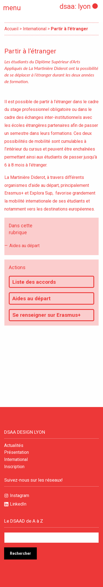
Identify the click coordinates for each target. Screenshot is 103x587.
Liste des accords (34, 282)
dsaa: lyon (75, 6)
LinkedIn (18, 504)
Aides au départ (24, 245)
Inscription (14, 467)
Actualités (13, 445)
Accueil (11, 28)
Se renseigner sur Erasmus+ (46, 315)
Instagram (19, 495)
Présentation (16, 452)
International (34, 28)
